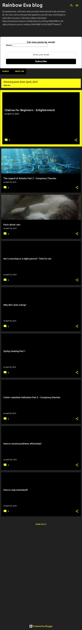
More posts (41, 524)
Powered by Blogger (41, 626)
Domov (5, 71)
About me (19, 71)
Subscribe (41, 61)
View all (6, 85)
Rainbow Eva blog (22, 5)
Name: (9, 45)
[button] (76, 140)
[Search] (71, 5)
